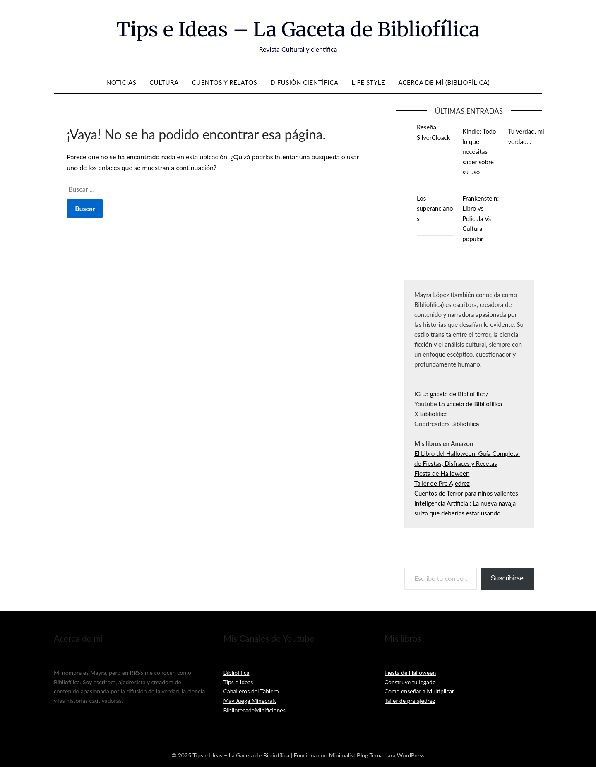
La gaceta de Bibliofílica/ (455, 394)
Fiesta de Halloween (441, 473)
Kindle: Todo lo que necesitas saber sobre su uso (479, 151)
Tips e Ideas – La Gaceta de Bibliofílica (298, 29)
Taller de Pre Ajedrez (442, 483)
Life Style (368, 82)
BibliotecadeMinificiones (254, 710)
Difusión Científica (304, 82)
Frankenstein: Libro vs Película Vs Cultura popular (480, 218)
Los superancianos (435, 208)
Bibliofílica (465, 423)
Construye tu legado (410, 682)
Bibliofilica (434, 413)
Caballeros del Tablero (251, 691)
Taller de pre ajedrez (410, 700)
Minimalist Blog (348, 755)
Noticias (121, 82)
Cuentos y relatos (224, 82)
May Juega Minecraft (249, 700)
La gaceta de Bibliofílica (470, 403)
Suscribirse (507, 578)
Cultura (163, 82)
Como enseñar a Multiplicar (419, 691)
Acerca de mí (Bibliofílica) (444, 82)
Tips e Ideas (238, 682)
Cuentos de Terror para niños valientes (466, 493)
